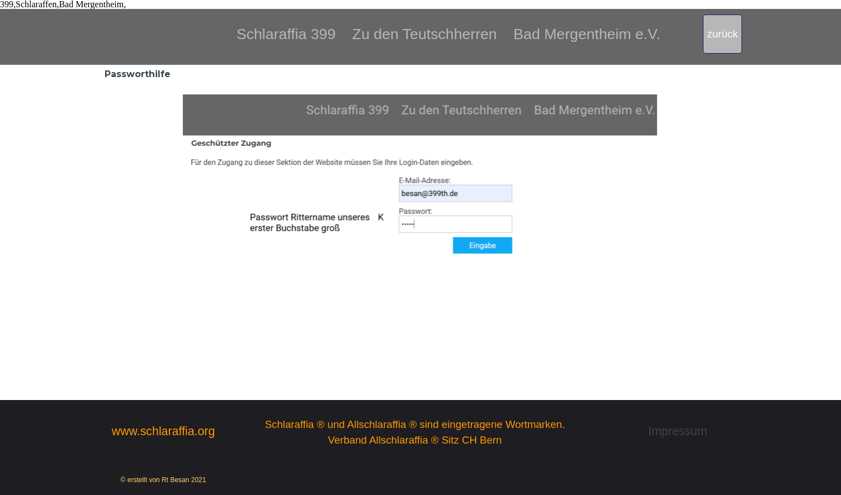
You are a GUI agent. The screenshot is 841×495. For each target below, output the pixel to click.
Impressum (677, 431)
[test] (722, 34)
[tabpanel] (448, 25)
